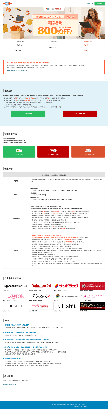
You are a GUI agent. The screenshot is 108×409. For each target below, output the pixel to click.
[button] (92, 3)
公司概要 (54, 404)
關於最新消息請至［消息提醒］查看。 (17, 70)
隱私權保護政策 (60, 404)
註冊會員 (99, 3)
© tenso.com (76, 406)
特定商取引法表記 (74, 404)
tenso (85, 406)
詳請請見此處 (83, 237)
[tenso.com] (7, 4)
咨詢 (80, 404)
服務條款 (67, 404)
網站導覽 (84, 404)
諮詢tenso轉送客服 (8, 384)
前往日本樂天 (80, 113)
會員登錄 (28, 113)
